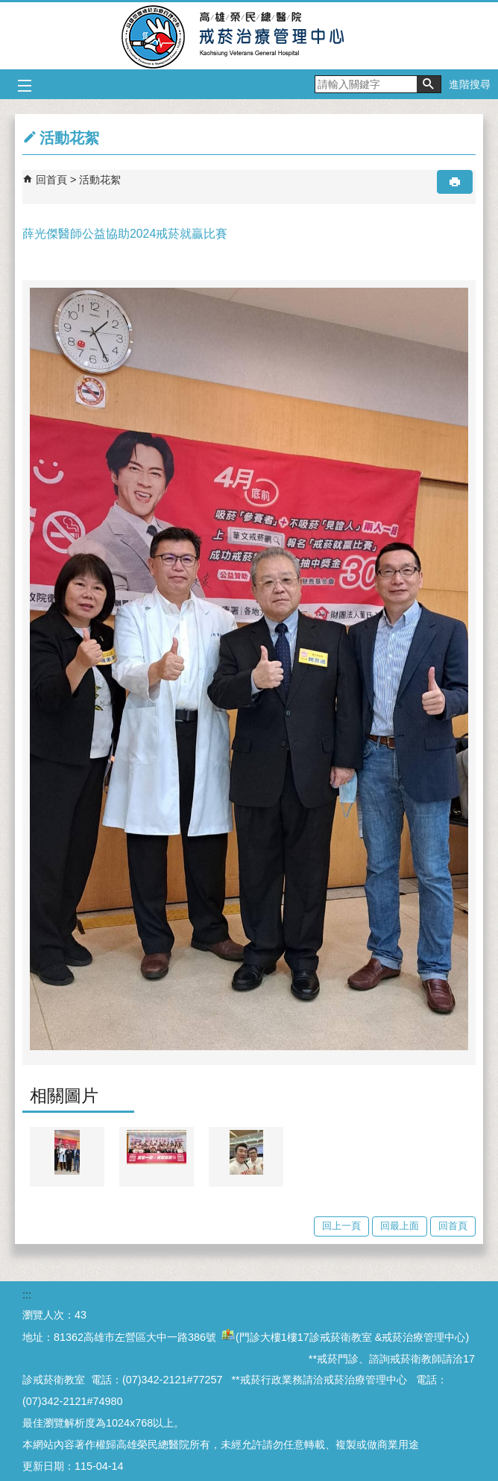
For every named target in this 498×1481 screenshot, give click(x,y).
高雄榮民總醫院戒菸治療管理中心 (249, 35)
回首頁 (51, 180)
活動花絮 (100, 180)
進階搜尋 (470, 84)
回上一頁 (341, 1225)
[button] (429, 84)
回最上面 (399, 1225)
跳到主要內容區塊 (7, 7)
